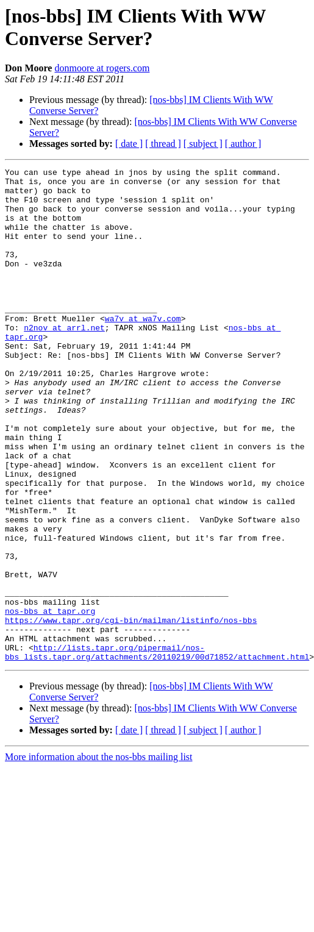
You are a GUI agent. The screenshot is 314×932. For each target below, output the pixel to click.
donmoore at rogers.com (101, 68)
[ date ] (129, 143)
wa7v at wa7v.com (143, 349)
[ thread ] (163, 143)
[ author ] (243, 143)
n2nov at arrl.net (64, 360)
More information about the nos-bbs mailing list (99, 855)
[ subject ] (203, 143)
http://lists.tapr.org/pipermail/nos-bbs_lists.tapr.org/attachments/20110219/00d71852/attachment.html (157, 750)
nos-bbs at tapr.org (50, 700)
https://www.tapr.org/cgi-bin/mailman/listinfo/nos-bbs (131, 711)
